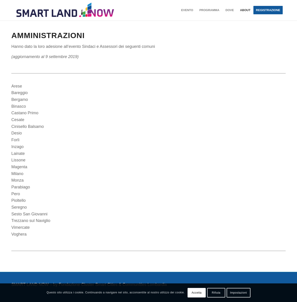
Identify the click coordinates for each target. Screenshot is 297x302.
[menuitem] (187, 10)
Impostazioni (238, 292)
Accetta (197, 292)
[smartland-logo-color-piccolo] (65, 10)
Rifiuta (216, 292)
